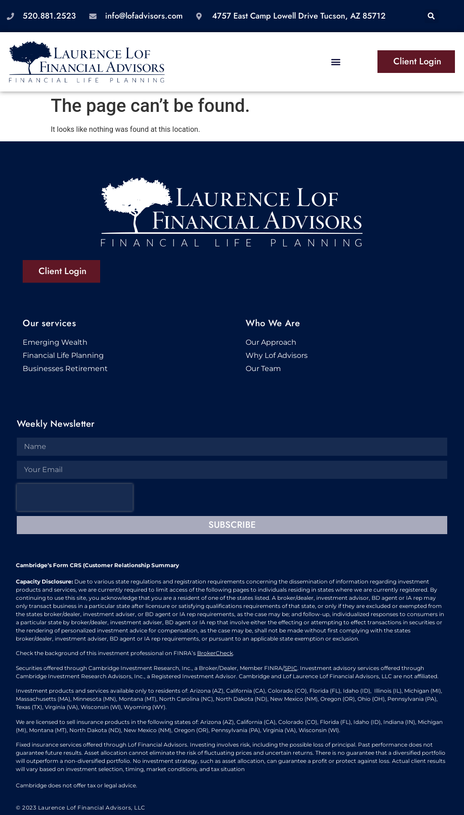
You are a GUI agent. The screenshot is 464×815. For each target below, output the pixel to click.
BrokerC (208, 653)
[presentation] (75, 497)
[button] (432, 16)
